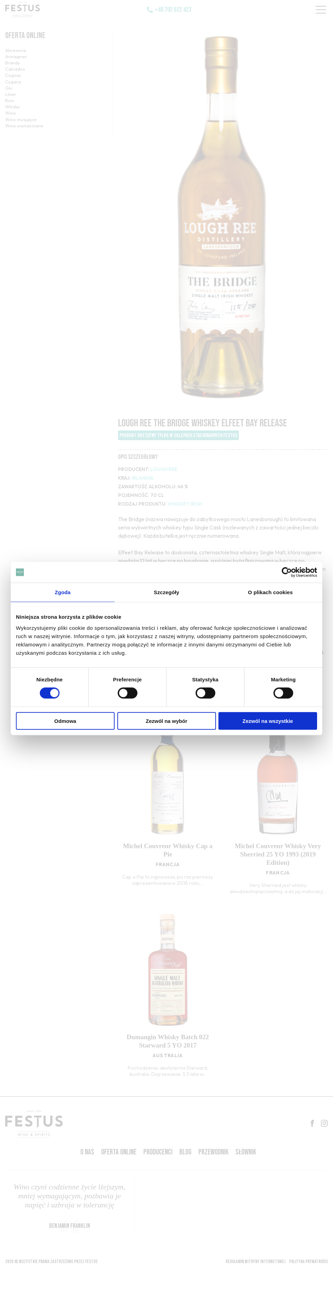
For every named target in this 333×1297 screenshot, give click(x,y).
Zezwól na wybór (166, 721)
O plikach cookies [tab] (270, 592)
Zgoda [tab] (63, 592)
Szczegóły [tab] (166, 592)
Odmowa (65, 721)
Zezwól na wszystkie (268, 721)
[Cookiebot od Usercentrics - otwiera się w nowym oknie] (286, 572)
